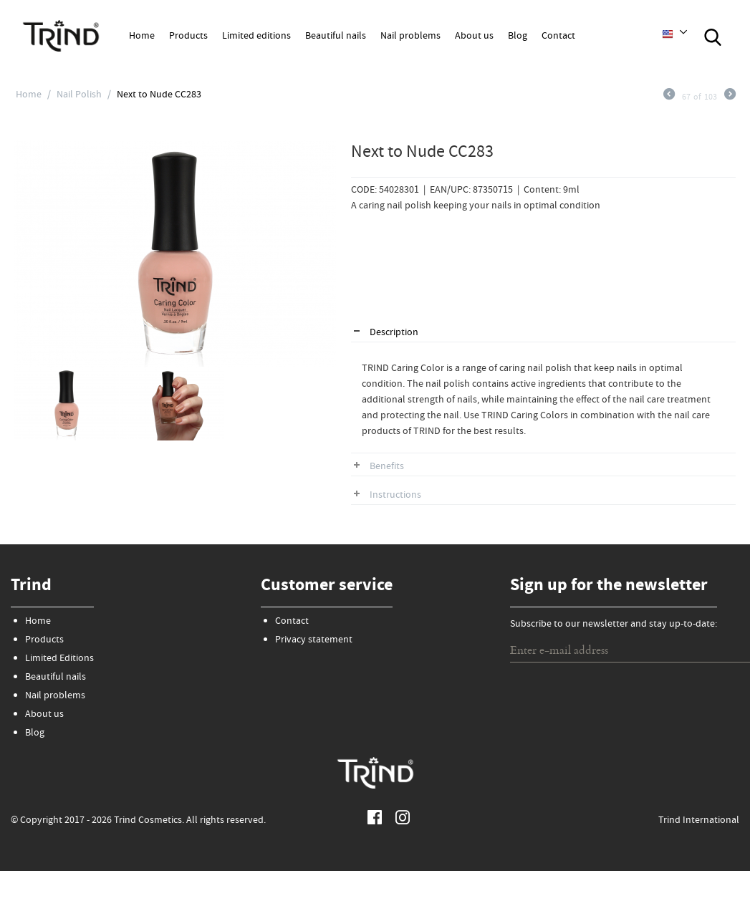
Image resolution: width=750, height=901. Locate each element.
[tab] (543, 333)
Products (188, 36)
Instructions (395, 496)
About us (474, 36)
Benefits (387, 467)
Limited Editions (59, 659)
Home (142, 36)
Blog (517, 36)
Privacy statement (313, 640)
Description (394, 333)
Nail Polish (79, 95)
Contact (558, 36)
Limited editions (256, 36)
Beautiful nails (335, 36)
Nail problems (410, 36)
